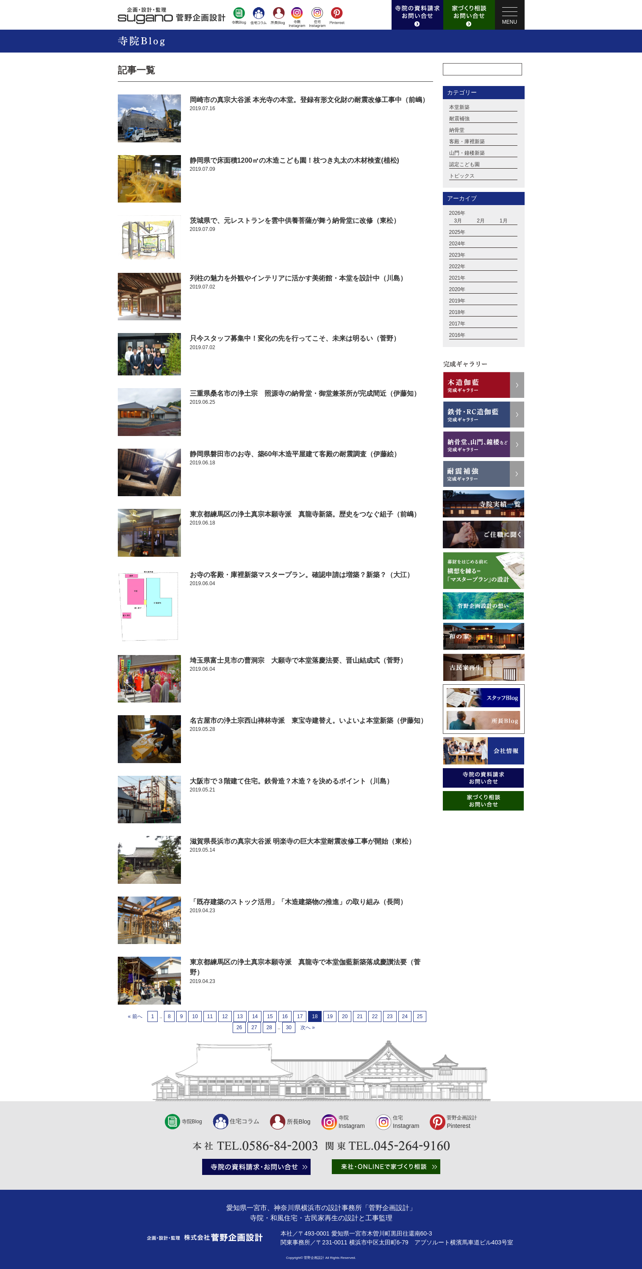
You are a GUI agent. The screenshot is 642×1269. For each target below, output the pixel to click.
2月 (481, 221)
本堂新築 (459, 108)
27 (254, 1027)
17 (300, 1016)
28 (269, 1027)
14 (255, 1016)
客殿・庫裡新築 (467, 142)
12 (225, 1016)
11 (210, 1016)
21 (359, 1016)
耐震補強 (459, 119)
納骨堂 (456, 130)
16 (285, 1016)
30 (289, 1027)
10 (194, 1016)
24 (405, 1016)
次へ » (307, 1027)
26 (239, 1027)
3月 (458, 221)
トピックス (462, 176)
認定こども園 (464, 165)
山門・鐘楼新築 (467, 153)
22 (375, 1016)
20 (344, 1016)
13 (240, 1016)
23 (389, 1016)
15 (269, 1016)
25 (419, 1016)
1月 (504, 221)
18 (314, 1016)
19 (330, 1016)
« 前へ (135, 1016)
